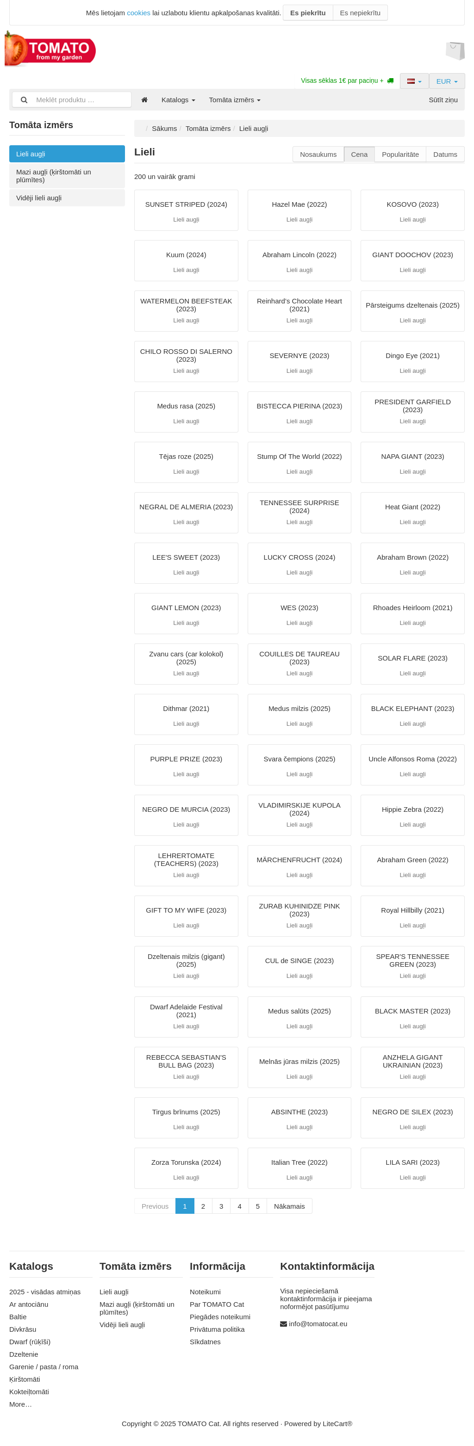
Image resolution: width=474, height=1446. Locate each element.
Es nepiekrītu (360, 13)
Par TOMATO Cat (217, 1304)
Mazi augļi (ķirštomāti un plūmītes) (53, 176)
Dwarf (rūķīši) (29, 1342)
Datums (445, 154)
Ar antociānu (28, 1304)
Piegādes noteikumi (220, 1317)
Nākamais (289, 1206)
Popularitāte (400, 154)
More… (20, 1404)
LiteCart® (337, 1423)
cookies (138, 13)
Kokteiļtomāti (29, 1392)
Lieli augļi (30, 154)
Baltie (18, 1317)
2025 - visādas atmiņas (45, 1292)
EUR (447, 81)
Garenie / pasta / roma (43, 1367)
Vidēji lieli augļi (39, 198)
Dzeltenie (23, 1354)
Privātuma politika (217, 1329)
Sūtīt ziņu (443, 100)
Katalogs (178, 100)
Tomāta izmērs (235, 100)
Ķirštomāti (24, 1379)
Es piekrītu (308, 13)
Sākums (164, 128)
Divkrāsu (22, 1329)
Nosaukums (318, 154)
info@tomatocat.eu (318, 1324)
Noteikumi (205, 1292)
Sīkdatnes (205, 1342)
